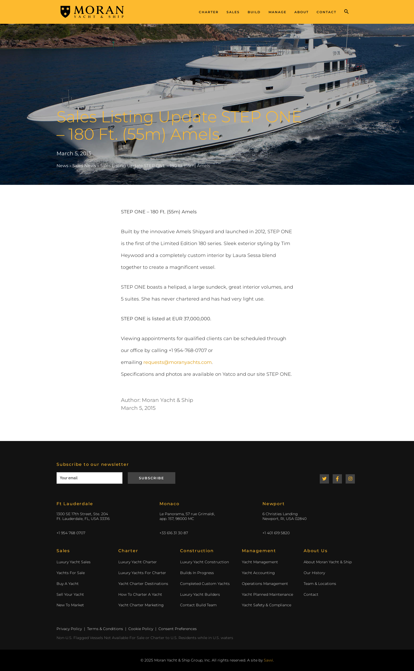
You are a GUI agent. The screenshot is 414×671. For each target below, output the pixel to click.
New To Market (70, 605)
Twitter (324, 479)
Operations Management (265, 583)
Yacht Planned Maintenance (267, 594)
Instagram (350, 479)
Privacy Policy (69, 628)
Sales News (84, 165)
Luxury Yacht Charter (137, 562)
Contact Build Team (198, 605)
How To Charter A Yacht (140, 594)
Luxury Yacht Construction (204, 562)
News (62, 165)
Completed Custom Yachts (205, 583)
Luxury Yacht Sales (74, 562)
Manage (277, 12)
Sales (233, 12)
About (301, 12)
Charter (209, 12)
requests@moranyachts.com (177, 362)
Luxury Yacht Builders (200, 594)
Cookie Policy (140, 628)
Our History (314, 572)
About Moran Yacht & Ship (328, 562)
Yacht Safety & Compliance (266, 605)
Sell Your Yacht (70, 594)
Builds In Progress (197, 572)
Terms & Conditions (105, 628)
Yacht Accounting (258, 572)
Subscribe (151, 478)
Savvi (268, 660)
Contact (326, 12)
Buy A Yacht (68, 583)
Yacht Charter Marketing (141, 605)
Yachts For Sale (71, 572)
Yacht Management (260, 562)
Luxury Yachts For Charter (142, 572)
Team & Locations (320, 583)
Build (254, 12)
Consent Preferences (177, 628)
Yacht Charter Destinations (143, 583)
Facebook (337, 479)
